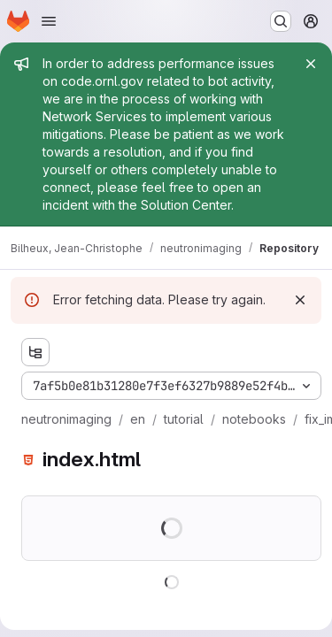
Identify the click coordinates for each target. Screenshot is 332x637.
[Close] (310, 63)
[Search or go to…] (280, 21)
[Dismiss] (300, 300)
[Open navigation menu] (49, 21)
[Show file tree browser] (35, 352)
